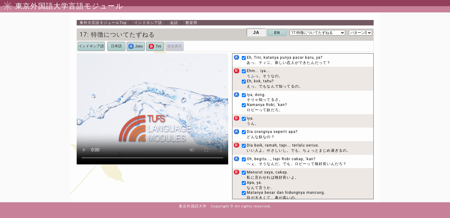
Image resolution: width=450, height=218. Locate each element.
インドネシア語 (148, 23)
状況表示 (174, 46)
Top (103, 23)
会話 (174, 23)
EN (277, 33)
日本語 (116, 46)
